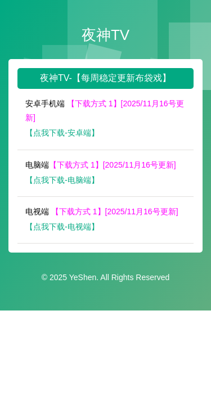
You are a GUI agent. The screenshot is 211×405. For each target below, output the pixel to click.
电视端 (101, 211)
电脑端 (100, 164)
